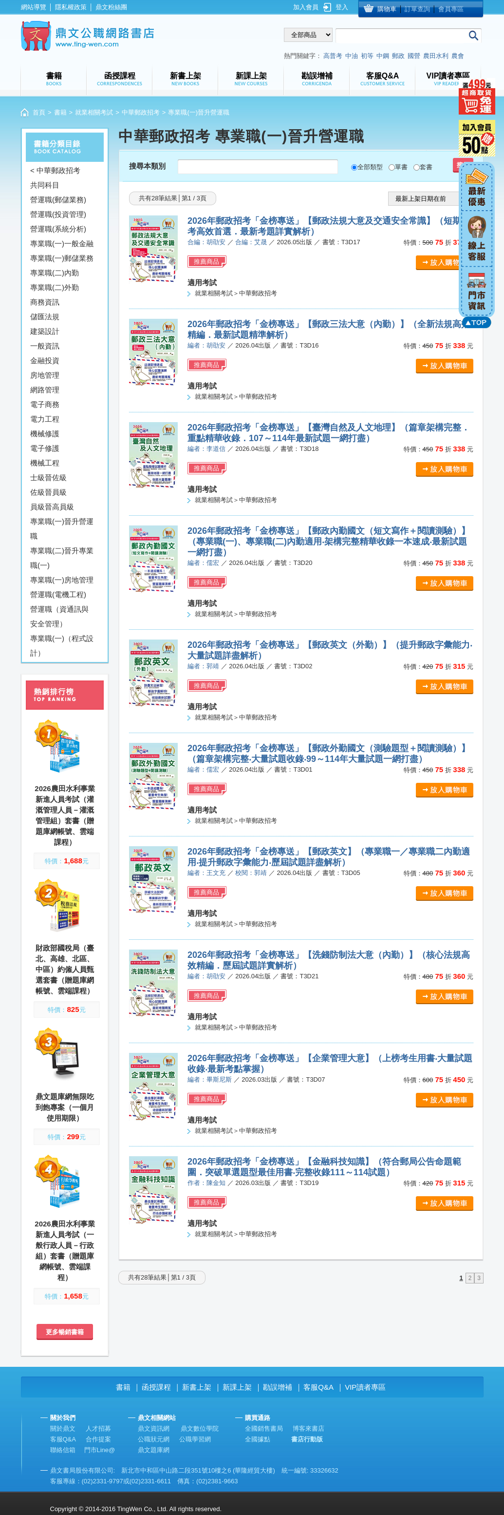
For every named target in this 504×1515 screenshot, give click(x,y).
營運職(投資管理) (58, 214)
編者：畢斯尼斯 (209, 1079)
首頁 (39, 112)
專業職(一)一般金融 (61, 243)
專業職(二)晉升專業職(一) (61, 557)
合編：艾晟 (251, 242)
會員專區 (451, 9)
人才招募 (98, 1428)
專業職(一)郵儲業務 (61, 258)
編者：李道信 (206, 448)
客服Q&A (318, 1387)
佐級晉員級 (48, 492)
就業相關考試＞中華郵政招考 (236, 293)
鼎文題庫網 (153, 1450)
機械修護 (44, 433)
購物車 (386, 9)
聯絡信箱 (62, 1450)
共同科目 (44, 185)
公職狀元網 (153, 1439)
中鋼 (382, 55)
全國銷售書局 (264, 1428)
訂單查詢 (417, 9)
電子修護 (44, 448)
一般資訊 (44, 346)
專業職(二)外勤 (54, 287)
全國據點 (257, 1439)
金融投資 (44, 360)
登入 (342, 7)
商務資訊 (44, 302)
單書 (401, 167)
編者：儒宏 (203, 562)
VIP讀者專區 (365, 1387)
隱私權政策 (71, 7)
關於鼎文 (62, 1428)
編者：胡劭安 (206, 345)
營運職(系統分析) (58, 229)
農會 (457, 55)
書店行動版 (307, 1439)
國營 (414, 55)
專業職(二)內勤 (54, 273)
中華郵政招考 (141, 112)
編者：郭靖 (203, 666)
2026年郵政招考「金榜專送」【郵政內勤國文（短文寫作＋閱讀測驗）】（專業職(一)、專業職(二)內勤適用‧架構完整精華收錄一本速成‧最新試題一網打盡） (328, 541)
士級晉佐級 (48, 477)
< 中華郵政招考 (55, 170)
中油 (351, 55)
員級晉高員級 (52, 507)
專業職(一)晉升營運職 (61, 528)
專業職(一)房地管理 (61, 580)
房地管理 (44, 375)
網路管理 (44, 390)
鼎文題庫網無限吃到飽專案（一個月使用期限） (65, 1107)
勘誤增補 (277, 1387)
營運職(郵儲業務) (58, 199)
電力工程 (44, 419)
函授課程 (156, 1387)
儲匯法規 (44, 316)
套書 (426, 167)
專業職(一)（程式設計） (61, 645)
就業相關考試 (94, 112)
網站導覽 (33, 7)
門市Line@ (99, 1450)
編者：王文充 (206, 872)
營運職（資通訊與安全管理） (59, 616)
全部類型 (370, 167)
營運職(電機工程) (58, 594)
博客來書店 (308, 1428)
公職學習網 (195, 1439)
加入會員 (305, 7)
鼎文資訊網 (153, 1428)
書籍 (60, 112)
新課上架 (237, 1387)
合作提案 (98, 1439)
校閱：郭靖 (251, 872)
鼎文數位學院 (200, 1428)
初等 (367, 55)
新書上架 (196, 1387)
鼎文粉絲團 (111, 7)
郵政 (398, 55)
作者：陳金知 (206, 1182)
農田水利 (435, 55)
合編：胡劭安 (206, 242)
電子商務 (44, 404)
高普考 (332, 55)
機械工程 (44, 463)
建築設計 (44, 331)
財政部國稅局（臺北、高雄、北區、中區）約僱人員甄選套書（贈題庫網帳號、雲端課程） (65, 969)
